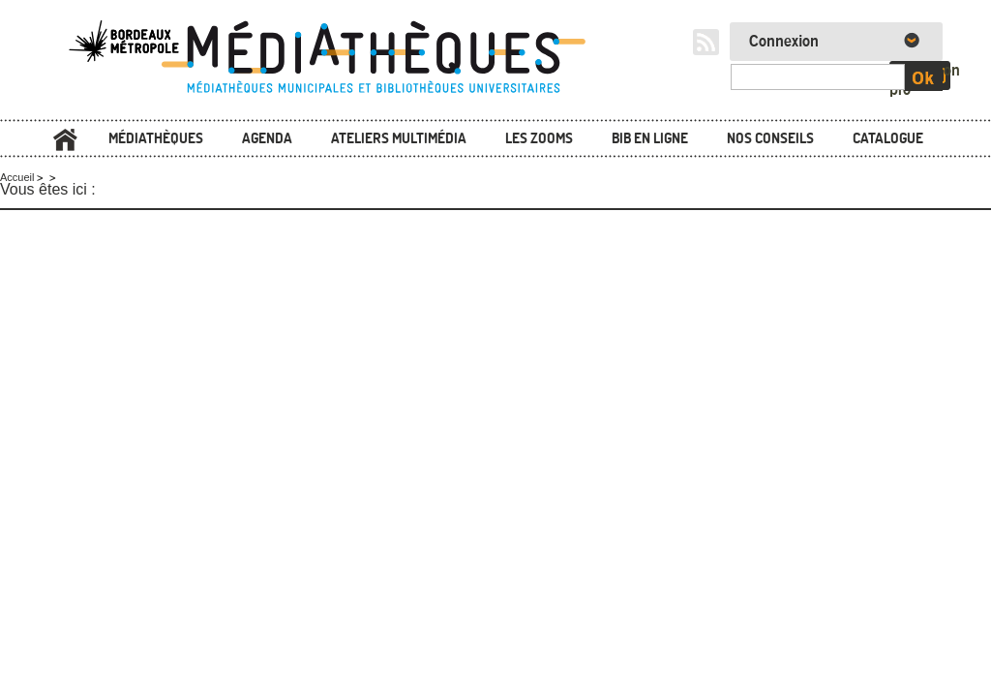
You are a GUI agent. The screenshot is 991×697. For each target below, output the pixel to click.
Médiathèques (155, 138)
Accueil (65, 140)
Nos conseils (770, 138)
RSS (706, 42)
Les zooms (539, 138)
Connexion (784, 41)
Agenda (267, 138)
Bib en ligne (650, 138)
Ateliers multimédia (398, 138)
